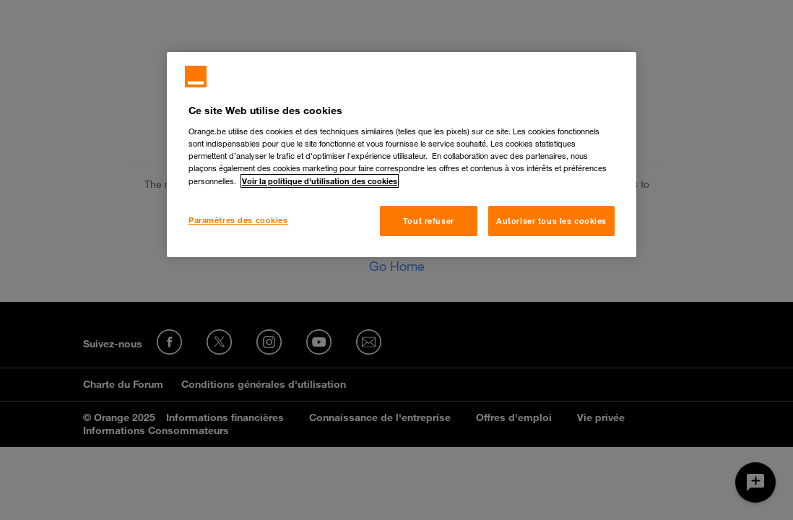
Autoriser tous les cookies (551, 220)
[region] (401, 154)
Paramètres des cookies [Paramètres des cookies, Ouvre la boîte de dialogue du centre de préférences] (238, 219)
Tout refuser (428, 220)
